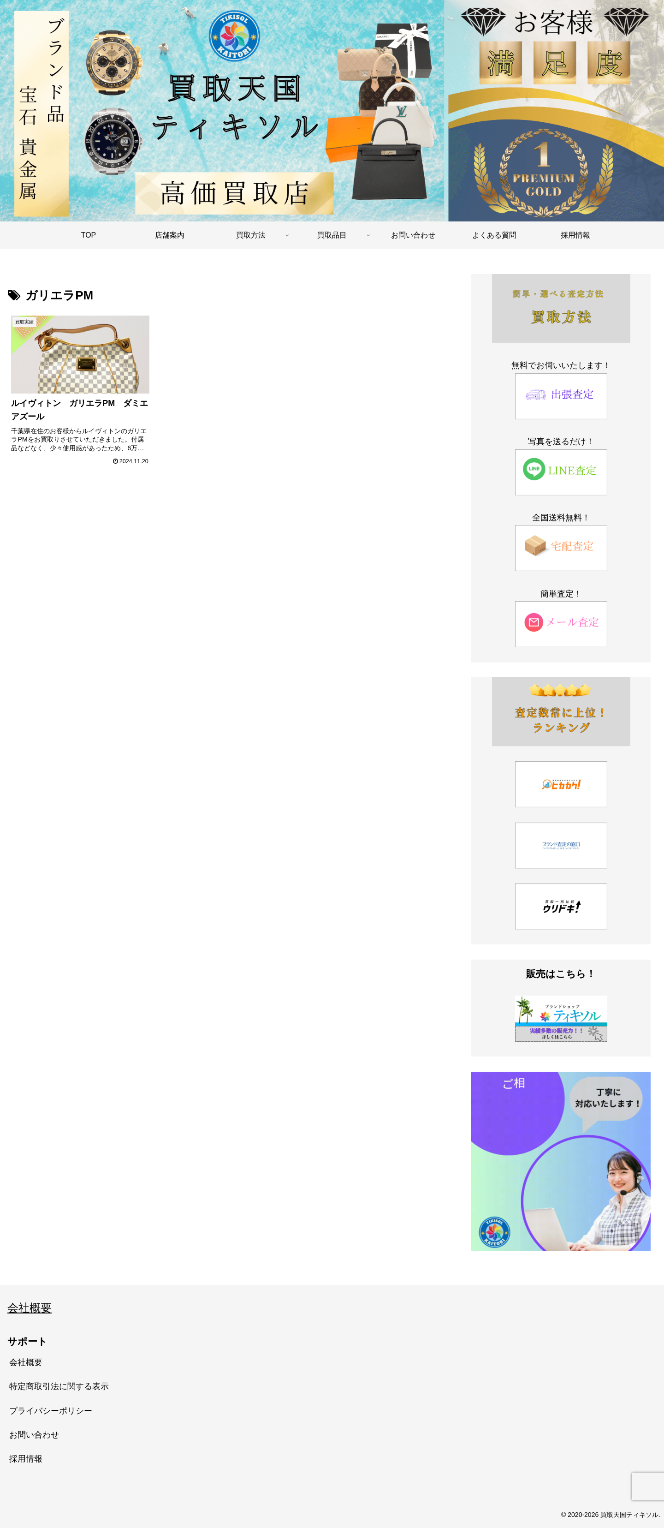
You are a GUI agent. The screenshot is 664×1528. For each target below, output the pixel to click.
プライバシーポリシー (50, 1410)
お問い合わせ (34, 1434)
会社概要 (29, 1307)
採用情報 (25, 1458)
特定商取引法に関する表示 (59, 1386)
